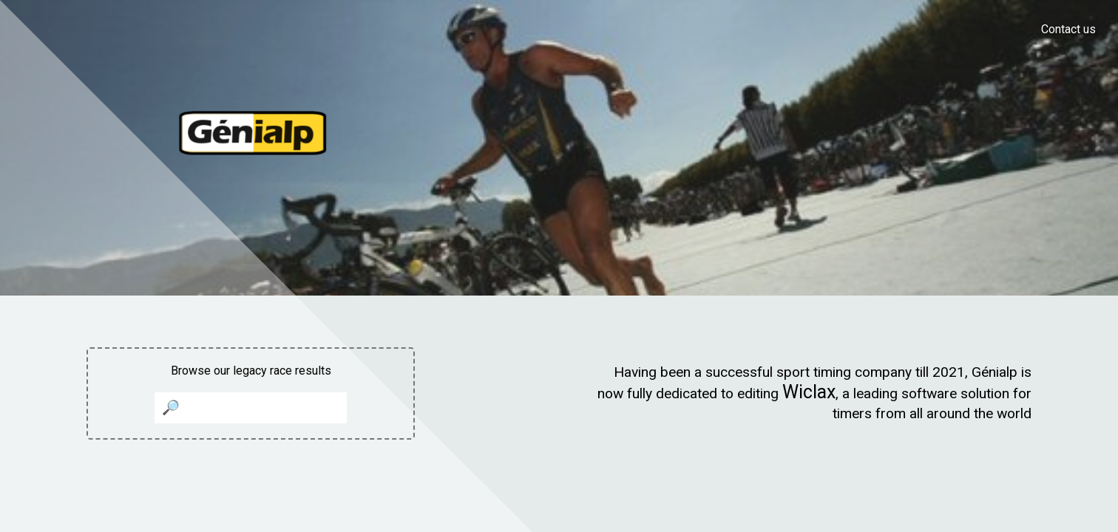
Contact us (1068, 29)
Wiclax (809, 392)
